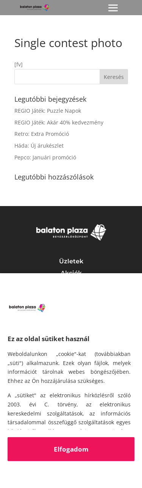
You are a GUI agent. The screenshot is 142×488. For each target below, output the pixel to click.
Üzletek (71, 261)
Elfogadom (71, 449)
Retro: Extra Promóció (41, 133)
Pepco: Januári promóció (45, 157)
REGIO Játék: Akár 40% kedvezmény (58, 122)
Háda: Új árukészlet (39, 145)
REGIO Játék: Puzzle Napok (47, 110)
